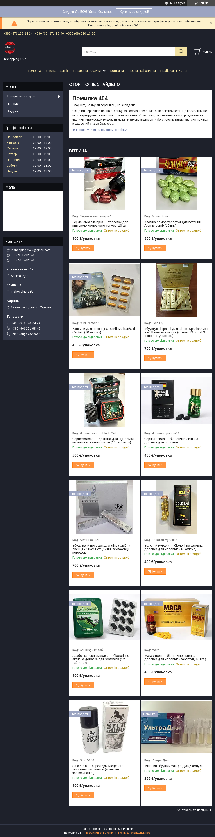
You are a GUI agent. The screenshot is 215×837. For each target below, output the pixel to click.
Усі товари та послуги (192, 810)
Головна (34, 70)
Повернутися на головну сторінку (101, 129)
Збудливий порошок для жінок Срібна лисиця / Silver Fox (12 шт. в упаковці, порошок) (101, 549)
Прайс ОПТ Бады (173, 70)
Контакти (117, 70)
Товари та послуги (87, 70)
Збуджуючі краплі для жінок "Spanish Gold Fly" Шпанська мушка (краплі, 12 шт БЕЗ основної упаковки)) (176, 332)
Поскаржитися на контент (100, 832)
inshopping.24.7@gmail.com (30, 250)
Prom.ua (128, 828)
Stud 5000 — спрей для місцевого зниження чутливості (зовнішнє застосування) (98, 769)
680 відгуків (177, 3)
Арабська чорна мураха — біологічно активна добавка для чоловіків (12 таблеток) (100, 659)
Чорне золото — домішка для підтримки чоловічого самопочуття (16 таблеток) (103, 440)
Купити (85, 248)
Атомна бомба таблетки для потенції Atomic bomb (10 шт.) (172, 223)
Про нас (13, 103)
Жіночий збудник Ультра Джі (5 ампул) (173, 766)
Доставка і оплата (142, 70)
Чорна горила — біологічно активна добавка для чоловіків (171, 440)
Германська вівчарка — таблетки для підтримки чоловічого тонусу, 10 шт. (100, 223)
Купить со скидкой (134, 12)
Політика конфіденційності (135, 832)
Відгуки (12, 111)
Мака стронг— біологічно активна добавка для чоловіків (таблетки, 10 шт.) (175, 657)
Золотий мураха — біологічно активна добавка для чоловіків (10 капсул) (173, 547)
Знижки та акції (57, 70)
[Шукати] (181, 51)
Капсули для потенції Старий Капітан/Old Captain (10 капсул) (103, 330)
